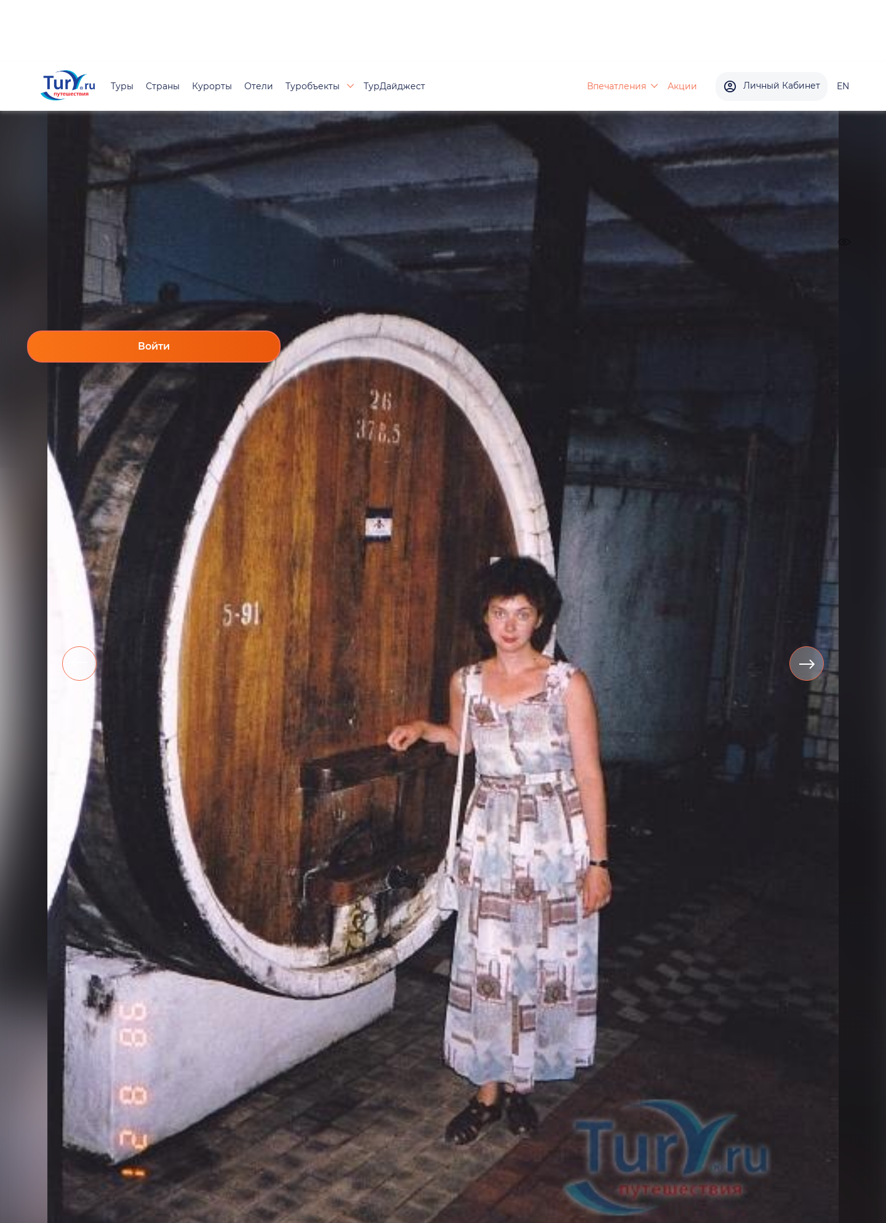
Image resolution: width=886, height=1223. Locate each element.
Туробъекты (313, 86)
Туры (122, 86)
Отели (258, 86)
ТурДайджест (394, 86)
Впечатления (616, 86)
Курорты (212, 86)
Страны (163, 86)
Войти (154, 346)
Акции (682, 86)
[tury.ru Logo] (67, 86)
